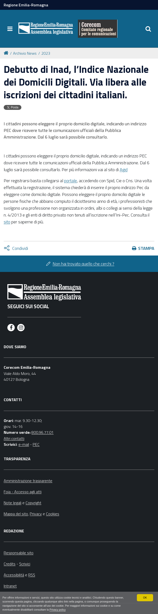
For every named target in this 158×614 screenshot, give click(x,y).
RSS (31, 575)
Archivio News (25, 53)
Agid (124, 169)
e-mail (23, 444)
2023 (45, 53)
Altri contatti (14, 438)
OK (145, 597)
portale (70, 180)
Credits (9, 564)
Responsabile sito (18, 553)
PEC (36, 444)
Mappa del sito (16, 514)
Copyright (33, 503)
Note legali (12, 503)
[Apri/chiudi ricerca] (148, 29)
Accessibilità (14, 575)
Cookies (52, 514)
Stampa (146, 248)
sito (7, 221)
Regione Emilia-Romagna (26, 5)
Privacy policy (57, 609)
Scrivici (24, 564)
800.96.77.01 (42, 432)
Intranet (10, 586)
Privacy (36, 514)
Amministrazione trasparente (28, 481)
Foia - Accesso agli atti (23, 492)
